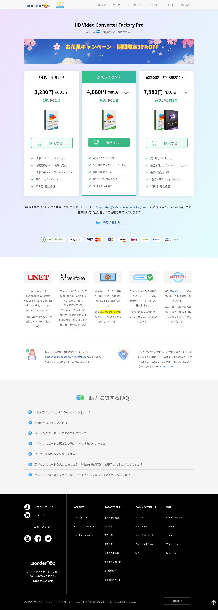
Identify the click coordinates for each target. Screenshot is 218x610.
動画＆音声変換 (111, 517)
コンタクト (171, 535)
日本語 (175, 601)
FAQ (137, 553)
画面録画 (108, 535)
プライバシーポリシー (44, 601)
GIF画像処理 (110, 570)
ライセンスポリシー (65, 601)
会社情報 (170, 526)
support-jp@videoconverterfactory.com (122, 207)
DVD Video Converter (83, 535)
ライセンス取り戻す (144, 544)
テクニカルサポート (144, 535)
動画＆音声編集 (111, 553)
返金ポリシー (179, 291)
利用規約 (28, 601)
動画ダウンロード (112, 561)
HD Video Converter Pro (85, 526)
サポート (139, 517)
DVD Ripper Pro (81, 517)
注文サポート (141, 526)
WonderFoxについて (175, 517)
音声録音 (108, 544)
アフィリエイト (173, 544)
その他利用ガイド (112, 579)
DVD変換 (108, 526)
